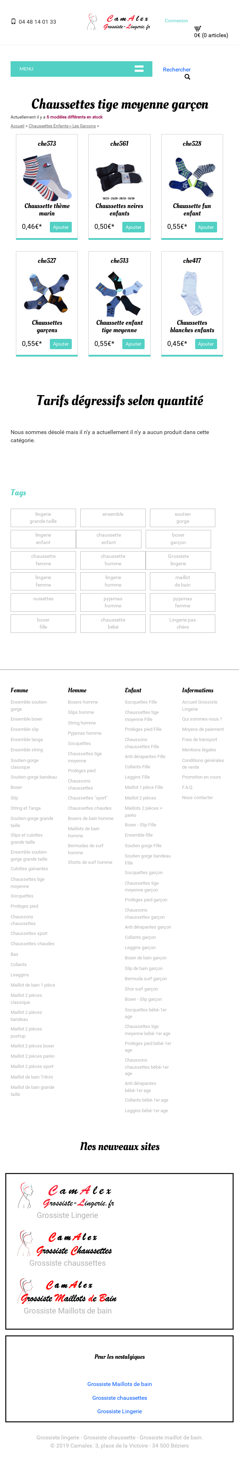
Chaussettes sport (29, 933)
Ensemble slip (25, 729)
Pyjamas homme (84, 733)
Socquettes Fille (141, 702)
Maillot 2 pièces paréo (32, 1056)
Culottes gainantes (29, 869)
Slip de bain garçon (144, 968)
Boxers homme (83, 702)
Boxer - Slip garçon (143, 999)
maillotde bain (183, 581)
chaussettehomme (113, 560)
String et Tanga (26, 808)
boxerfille (43, 623)
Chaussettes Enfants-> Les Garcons (62, 125)
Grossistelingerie (178, 560)
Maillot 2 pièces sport (32, 1066)
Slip (14, 798)
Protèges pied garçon (146, 899)
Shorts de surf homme (90, 862)
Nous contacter (197, 798)
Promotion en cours (201, 777)
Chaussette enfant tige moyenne (119, 326)
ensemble (113, 518)
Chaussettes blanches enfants (192, 326)
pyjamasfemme (182, 602)
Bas (14, 954)
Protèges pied (24, 906)
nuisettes (43, 602)
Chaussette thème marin (47, 209)
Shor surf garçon (141, 989)
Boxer (16, 787)
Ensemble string (27, 750)
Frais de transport (199, 739)
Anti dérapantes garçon (148, 927)
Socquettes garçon (144, 873)
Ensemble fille (139, 835)
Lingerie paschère (182, 623)
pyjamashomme (113, 602)
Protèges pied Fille (143, 729)
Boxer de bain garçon (146, 958)
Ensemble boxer (26, 719)
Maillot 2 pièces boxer (32, 1046)
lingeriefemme (43, 581)
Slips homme (81, 712)
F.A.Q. (187, 787)
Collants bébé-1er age (146, 1100)
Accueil (17, 125)
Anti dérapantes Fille (145, 756)
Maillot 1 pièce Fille (144, 787)
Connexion (176, 20)
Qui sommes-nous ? (202, 719)
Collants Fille (137, 766)
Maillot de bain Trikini (32, 1077)
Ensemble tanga (27, 739)
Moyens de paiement (203, 729)
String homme (82, 723)
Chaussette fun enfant (192, 209)
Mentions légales (199, 750)
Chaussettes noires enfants (119, 209)
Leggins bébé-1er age (146, 1110)
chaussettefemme (43, 560)
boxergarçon (178, 539)
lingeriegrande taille (43, 518)
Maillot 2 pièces (140, 798)
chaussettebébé (113, 623)
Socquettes (22, 896)
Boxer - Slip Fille (140, 825)
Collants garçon (140, 937)
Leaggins (20, 974)
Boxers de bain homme (90, 818)
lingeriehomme (113, 581)
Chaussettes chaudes (32, 944)
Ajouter (61, 227)
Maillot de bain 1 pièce (33, 985)
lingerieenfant (43, 539)
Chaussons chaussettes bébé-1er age (147, 1066)
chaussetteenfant (109, 539)
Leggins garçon (140, 948)
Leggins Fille (137, 777)
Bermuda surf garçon (146, 978)
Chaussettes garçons (47, 326)
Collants (19, 964)
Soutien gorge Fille (143, 845)
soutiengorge (183, 518)
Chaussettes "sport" (87, 798)
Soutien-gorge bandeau (34, 777)
